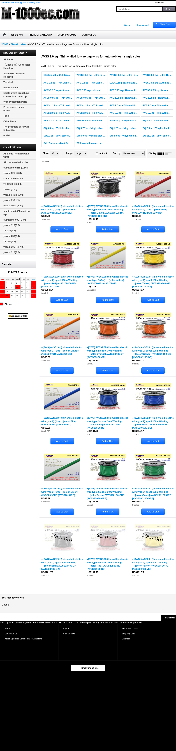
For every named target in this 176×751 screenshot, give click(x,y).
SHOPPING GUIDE (130, 629)
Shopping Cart (128, 634)
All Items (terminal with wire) (16, 155)
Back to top (170, 618)
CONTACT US (11, 634)
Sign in (127, 25)
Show (46, 153)
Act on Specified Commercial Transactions (23, 639)
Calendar (126, 639)
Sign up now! (143, 25)
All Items (8, 59)
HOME (8, 629)
